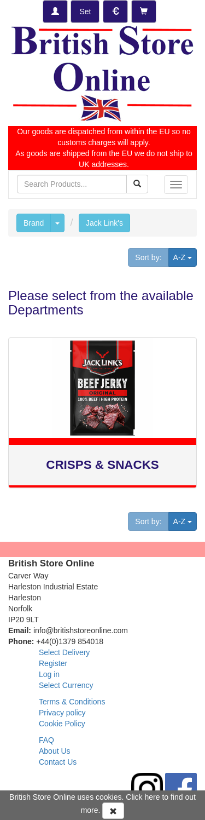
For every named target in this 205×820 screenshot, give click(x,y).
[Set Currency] (115, 11)
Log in (49, 674)
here (152, 797)
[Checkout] (143, 11)
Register (53, 663)
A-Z (185, 256)
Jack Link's (104, 223)
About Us (55, 751)
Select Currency (66, 685)
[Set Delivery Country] (85, 11)
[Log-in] (55, 11)
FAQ (46, 740)
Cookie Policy (62, 723)
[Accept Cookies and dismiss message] (113, 810)
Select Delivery (64, 652)
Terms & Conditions (72, 701)
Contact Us (58, 762)
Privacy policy (62, 712)
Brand (34, 223)
